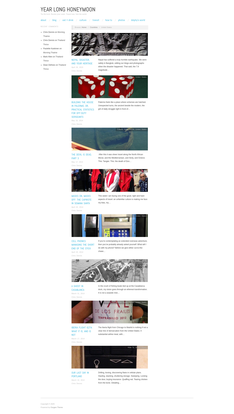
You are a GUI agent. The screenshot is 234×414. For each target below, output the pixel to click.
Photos (121, 20)
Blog (54, 20)
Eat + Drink (68, 20)
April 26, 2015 (77, 67)
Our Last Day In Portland (80, 374)
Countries (94, 27)
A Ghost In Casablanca (78, 287)
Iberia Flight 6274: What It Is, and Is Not (82, 331)
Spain (132, 171)
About (43, 20)
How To (108, 20)
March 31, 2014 (78, 293)
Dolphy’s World (138, 20)
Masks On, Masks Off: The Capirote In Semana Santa (81, 199)
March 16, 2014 (78, 380)
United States (140, 35)
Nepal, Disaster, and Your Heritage (82, 61)
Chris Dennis (77, 71)
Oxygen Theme (57, 407)
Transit (95, 20)
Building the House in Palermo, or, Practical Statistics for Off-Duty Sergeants (83, 110)
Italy (132, 77)
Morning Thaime (50, 52)
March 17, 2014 (78, 339)
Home (84, 27)
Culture (82, 20)
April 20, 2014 (77, 207)
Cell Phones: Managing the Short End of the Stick (83, 244)
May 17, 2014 (77, 162)
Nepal (131, 35)
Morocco (130, 261)
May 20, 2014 (77, 120)
